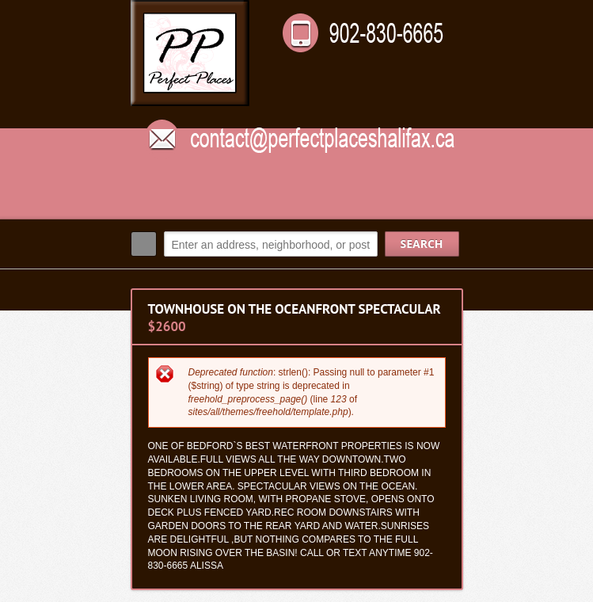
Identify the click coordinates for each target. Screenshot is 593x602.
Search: (144, 244)
